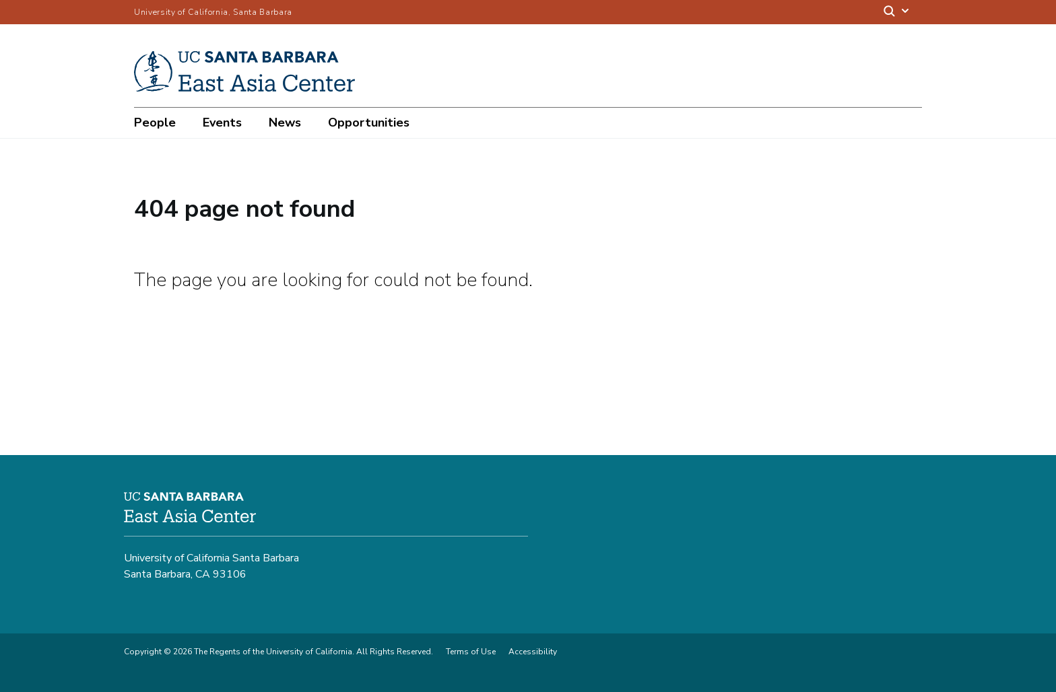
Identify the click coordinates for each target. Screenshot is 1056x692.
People (155, 122)
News (285, 122)
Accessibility (532, 651)
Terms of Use (471, 651)
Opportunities (368, 122)
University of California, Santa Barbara (213, 12)
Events (222, 122)
